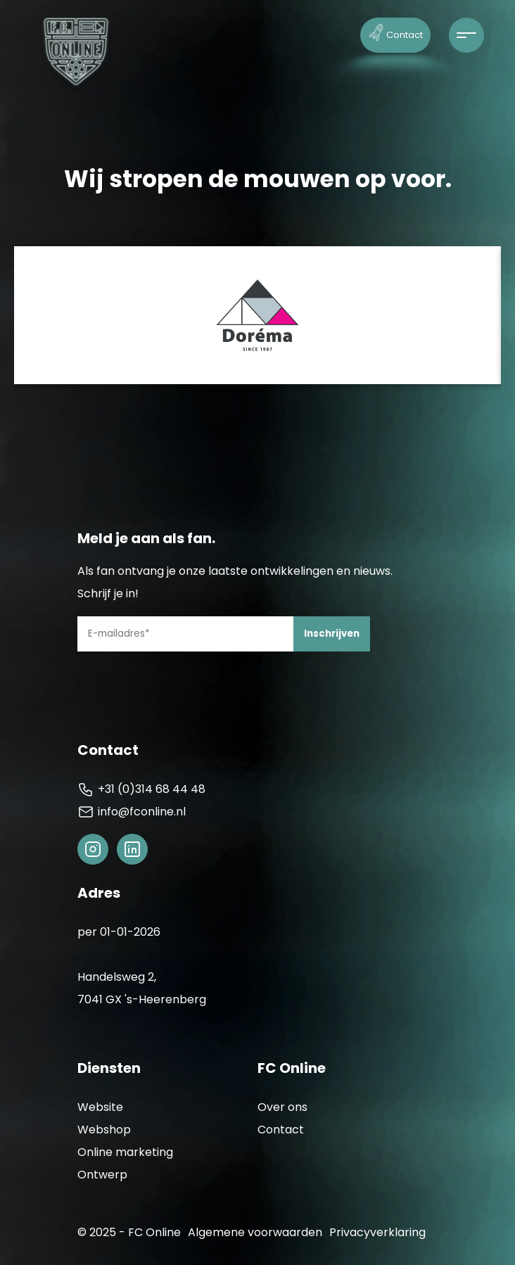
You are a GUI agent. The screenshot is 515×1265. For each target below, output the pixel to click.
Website (100, 1107)
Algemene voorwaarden (255, 1232)
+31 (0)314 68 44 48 (141, 789)
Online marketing (125, 1152)
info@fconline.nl (131, 811)
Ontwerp (102, 1175)
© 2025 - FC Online (129, 1232)
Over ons (282, 1107)
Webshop (104, 1129)
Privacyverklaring (377, 1232)
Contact (396, 32)
